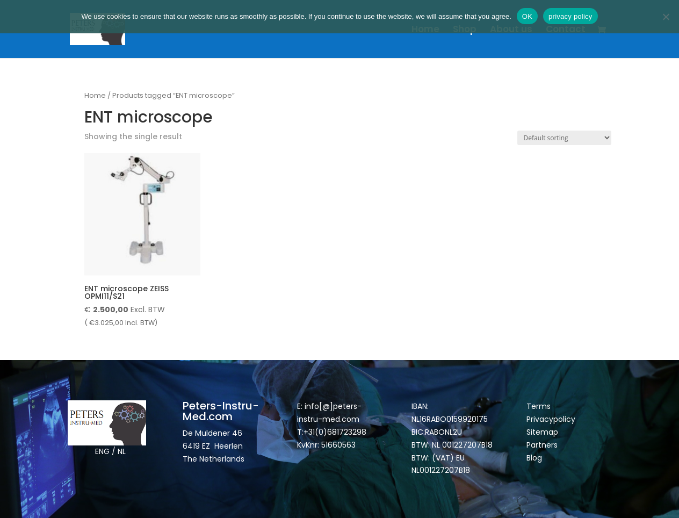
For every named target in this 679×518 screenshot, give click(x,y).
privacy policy (570, 16)
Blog (534, 457)
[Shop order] (564, 138)
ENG (102, 451)
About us (511, 30)
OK (527, 16)
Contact (566, 30)
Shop (464, 30)
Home (425, 30)
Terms (538, 406)
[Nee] (665, 16)
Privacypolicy (550, 419)
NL (122, 451)
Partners (542, 445)
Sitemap (543, 432)
